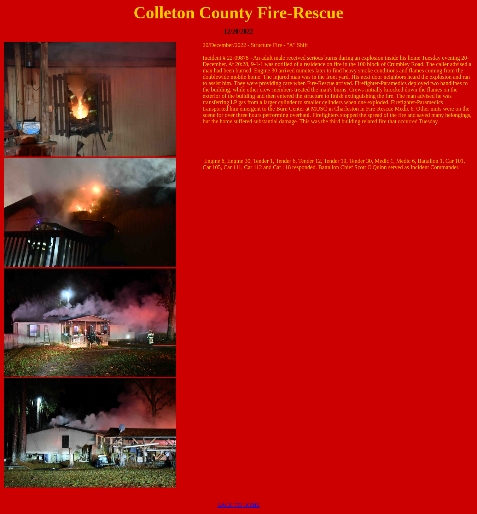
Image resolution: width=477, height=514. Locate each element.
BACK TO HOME (238, 505)
